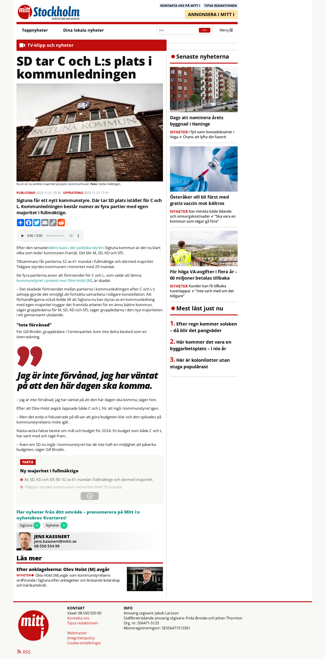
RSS (23, 652)
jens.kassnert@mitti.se (55, 541)
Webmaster (77, 632)
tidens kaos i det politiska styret (74, 247)
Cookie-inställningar (84, 642)
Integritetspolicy (81, 637)
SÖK (204, 30)
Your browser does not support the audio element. (50, 236)
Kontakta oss (78, 618)
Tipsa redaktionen (82, 623)
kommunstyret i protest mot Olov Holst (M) (54, 280)
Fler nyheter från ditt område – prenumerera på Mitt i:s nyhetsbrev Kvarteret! (78, 515)
